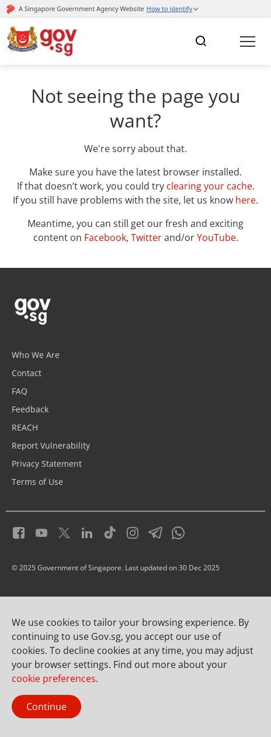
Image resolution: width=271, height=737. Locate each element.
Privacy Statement (47, 463)
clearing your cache (209, 186)
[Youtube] (37, 531)
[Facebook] (19, 531)
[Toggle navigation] (201, 41)
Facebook (105, 237)
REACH (25, 427)
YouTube (216, 237)
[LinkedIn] (82, 531)
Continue (46, 706)
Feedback (30, 409)
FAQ (19, 391)
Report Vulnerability (51, 445)
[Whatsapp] (173, 531)
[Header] (43, 41)
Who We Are (36, 354)
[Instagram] (128, 531)
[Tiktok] (105, 531)
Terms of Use (37, 481)
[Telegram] (151, 531)
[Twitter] (59, 531)
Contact (26, 372)
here (245, 200)
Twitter (146, 237)
